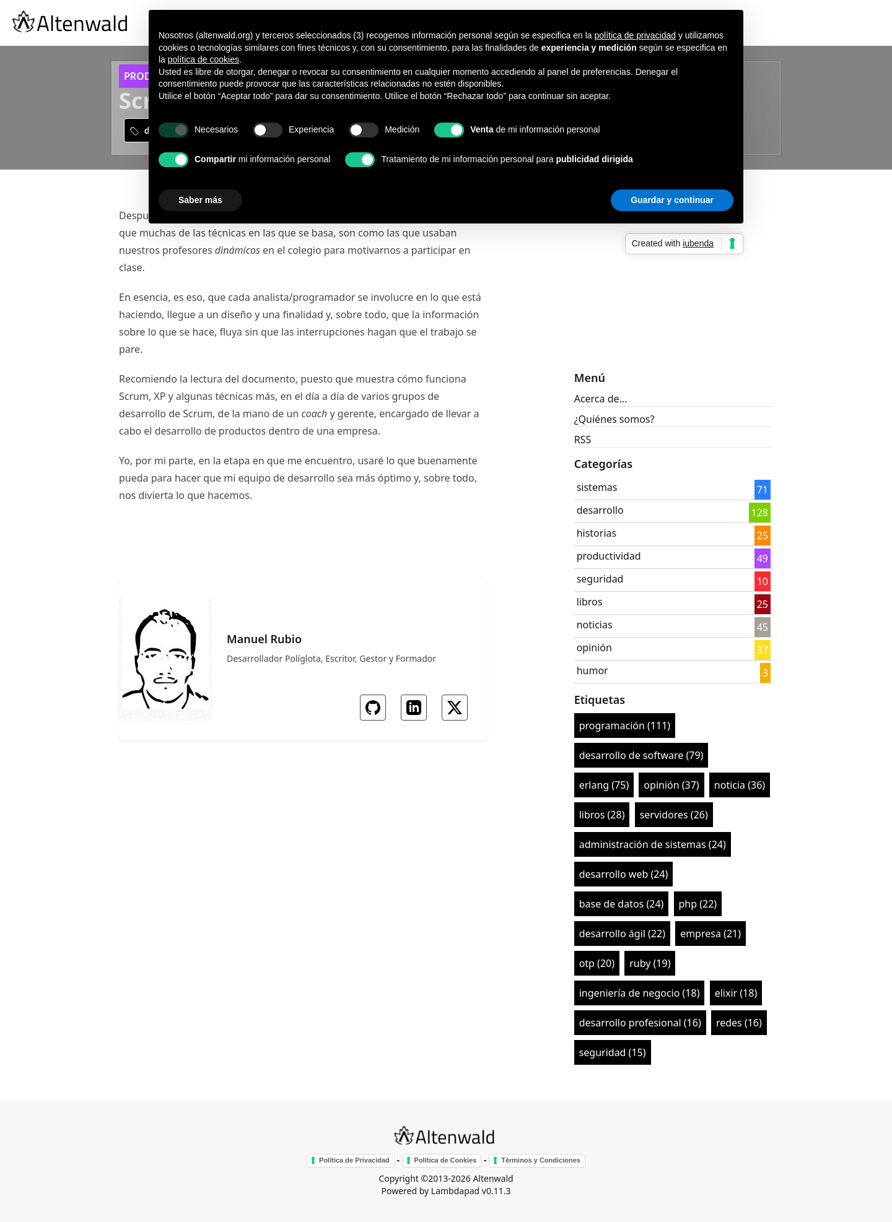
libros (590, 602)
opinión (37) (671, 785)
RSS (583, 439)
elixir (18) (736, 993)
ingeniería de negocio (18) (639, 993)
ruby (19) (649, 963)
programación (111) (624, 725)
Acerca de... (600, 398)
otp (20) (596, 963)
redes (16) (739, 1022)
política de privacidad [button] (635, 35)
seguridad (600, 579)
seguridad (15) (612, 1052)
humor (592, 670)
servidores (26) (674, 814)
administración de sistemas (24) (652, 844)
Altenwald (493, 1178)
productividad (609, 556)
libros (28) (602, 814)
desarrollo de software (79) (641, 755)
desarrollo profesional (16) (640, 1022)
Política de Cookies (445, 1160)
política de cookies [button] (203, 59)
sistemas (597, 487)
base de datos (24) (621, 904)
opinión (594, 647)
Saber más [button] (200, 200)
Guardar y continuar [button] (672, 200)
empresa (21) (710, 933)
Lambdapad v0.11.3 (471, 1191)
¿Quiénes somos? (614, 419)
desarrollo (600, 510)
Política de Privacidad (354, 1160)
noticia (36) (739, 785)
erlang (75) (604, 785)
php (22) (698, 904)
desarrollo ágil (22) (622, 933)
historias (597, 533)
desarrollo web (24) (623, 874)
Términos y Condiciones (540, 1160)
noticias (595, 624)
